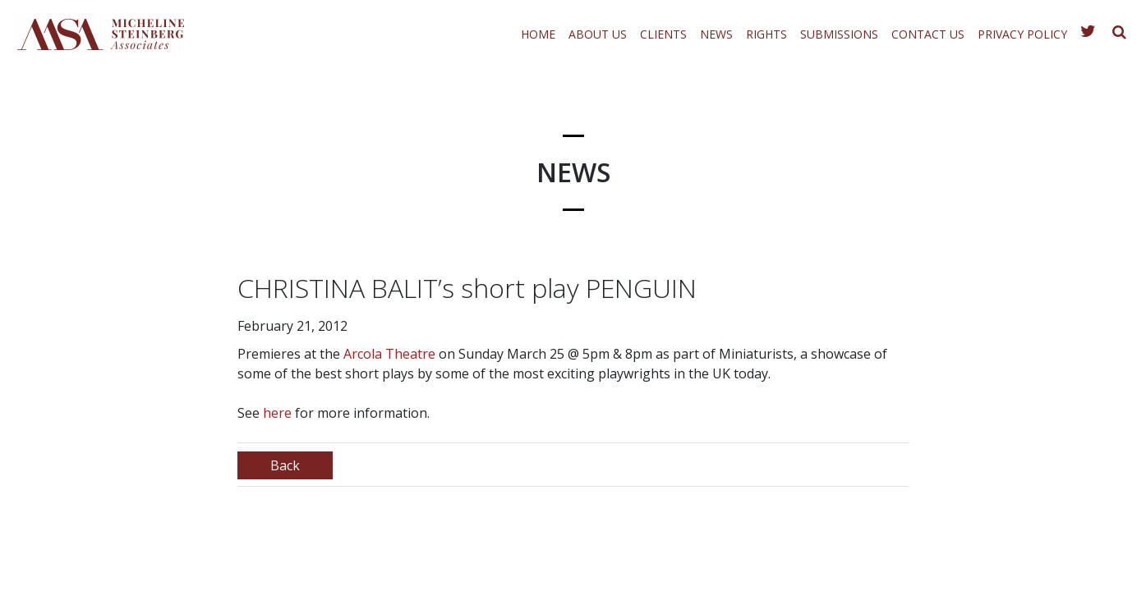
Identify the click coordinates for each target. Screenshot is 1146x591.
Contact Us (927, 34)
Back (285, 465)
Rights (766, 34)
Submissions (839, 34)
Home (538, 34)
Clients (663, 34)
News (716, 34)
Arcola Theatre (389, 354)
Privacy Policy (1022, 34)
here (277, 413)
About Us (597, 34)
